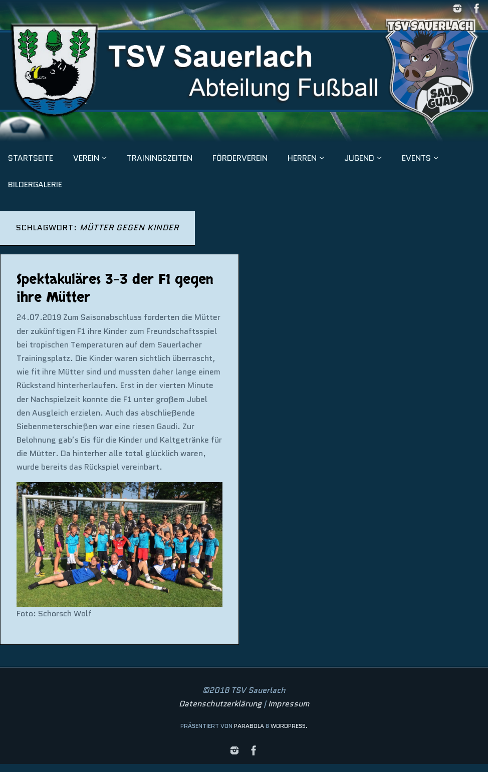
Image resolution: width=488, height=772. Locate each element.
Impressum (288, 703)
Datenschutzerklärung (220, 703)
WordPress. (289, 725)
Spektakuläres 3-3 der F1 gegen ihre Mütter (115, 288)
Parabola (249, 725)
